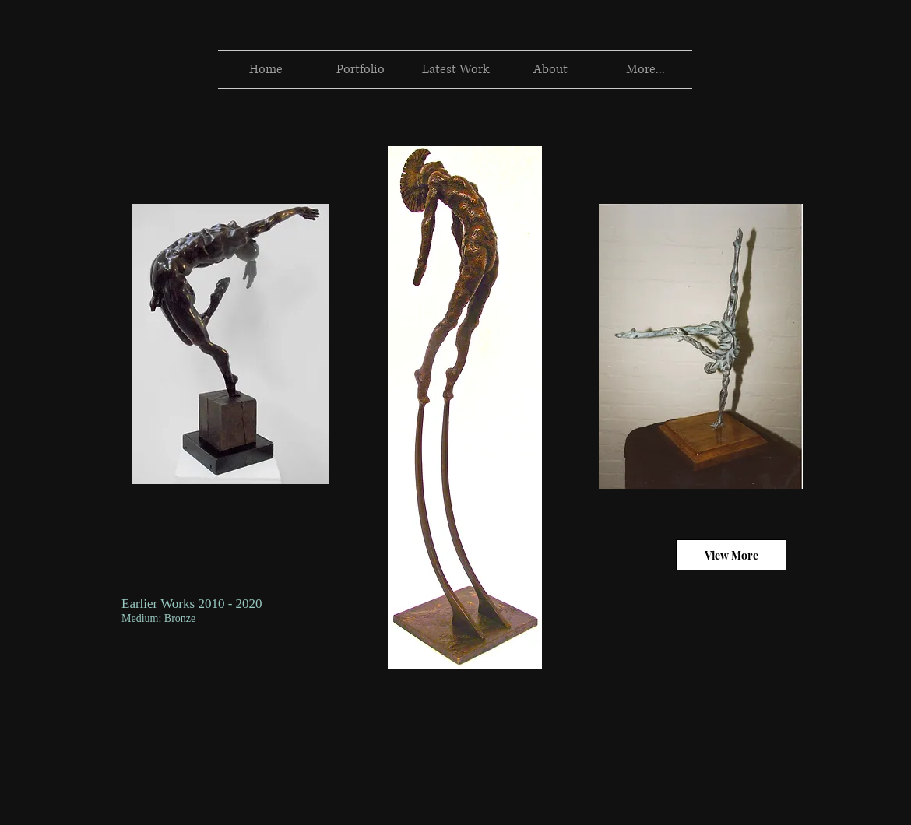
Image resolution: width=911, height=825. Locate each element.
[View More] (731, 554)
